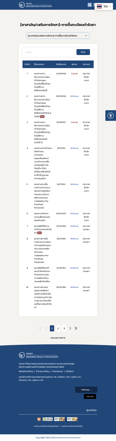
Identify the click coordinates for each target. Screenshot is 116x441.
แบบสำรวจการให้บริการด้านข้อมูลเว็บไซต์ (46, 426)
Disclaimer (58, 371)
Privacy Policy (43, 371)
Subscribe (90, 396)
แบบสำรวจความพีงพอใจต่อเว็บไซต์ (71, 426)
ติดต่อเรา (70, 371)
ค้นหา (83, 52)
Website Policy (26, 371)
